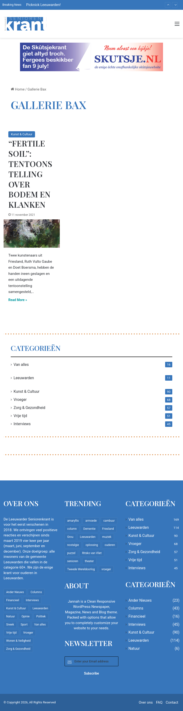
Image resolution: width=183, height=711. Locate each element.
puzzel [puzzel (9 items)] (71, 553)
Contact (172, 702)
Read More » (17, 300)
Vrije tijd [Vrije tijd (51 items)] (11, 632)
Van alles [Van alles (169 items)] (40, 624)
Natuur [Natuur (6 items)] (10, 616)
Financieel (136, 616)
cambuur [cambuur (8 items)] (109, 520)
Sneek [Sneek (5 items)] (10, 624)
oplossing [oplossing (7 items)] (92, 545)
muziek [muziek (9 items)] (106, 537)
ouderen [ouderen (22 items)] (110, 545)
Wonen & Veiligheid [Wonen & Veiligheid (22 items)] (18, 640)
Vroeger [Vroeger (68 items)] (28, 632)
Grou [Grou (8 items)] (70, 537)
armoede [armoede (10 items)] (91, 520)
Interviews (22, 424)
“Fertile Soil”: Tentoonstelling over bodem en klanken (30, 174)
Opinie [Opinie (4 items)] (25, 616)
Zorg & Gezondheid (29, 407)
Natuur (134, 648)
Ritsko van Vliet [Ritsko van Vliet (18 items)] (92, 553)
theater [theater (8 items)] (89, 561)
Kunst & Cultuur (21, 134)
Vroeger (20, 399)
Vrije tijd (20, 415)
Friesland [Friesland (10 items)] (108, 528)
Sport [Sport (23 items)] (24, 624)
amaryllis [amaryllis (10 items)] (73, 520)
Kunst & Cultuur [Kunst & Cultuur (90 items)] (16, 608)
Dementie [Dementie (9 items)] (89, 528)
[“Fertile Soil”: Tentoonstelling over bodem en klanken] (32, 233)
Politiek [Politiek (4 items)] (41, 616)
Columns (135, 608)
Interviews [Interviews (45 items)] (32, 600)
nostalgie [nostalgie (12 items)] (73, 545)
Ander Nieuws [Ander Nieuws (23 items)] (15, 592)
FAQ (159, 702)
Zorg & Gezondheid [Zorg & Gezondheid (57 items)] (18, 648)
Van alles (21, 364)
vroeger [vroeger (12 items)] (106, 569)
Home (18, 89)
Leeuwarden (24, 378)
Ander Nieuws (140, 600)
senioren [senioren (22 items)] (72, 561)
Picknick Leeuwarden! (43, 5)
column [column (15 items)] (72, 528)
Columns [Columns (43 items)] (36, 592)
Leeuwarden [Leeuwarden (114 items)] (40, 608)
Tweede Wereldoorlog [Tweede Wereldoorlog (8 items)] (81, 569)
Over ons (146, 702)
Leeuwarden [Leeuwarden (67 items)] (88, 537)
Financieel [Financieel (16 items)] (12, 600)
